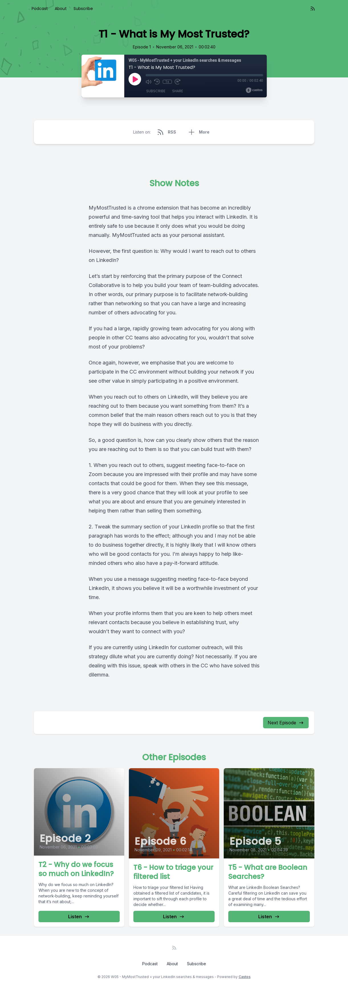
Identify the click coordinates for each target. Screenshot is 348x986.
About (61, 8)
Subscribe (83, 8)
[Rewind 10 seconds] (157, 82)
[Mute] (148, 81)
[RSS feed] (313, 8)
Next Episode (286, 722)
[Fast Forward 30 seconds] (177, 82)
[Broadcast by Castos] (254, 90)
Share (177, 91)
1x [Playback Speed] (167, 82)
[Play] (135, 79)
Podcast (40, 8)
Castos (245, 977)
